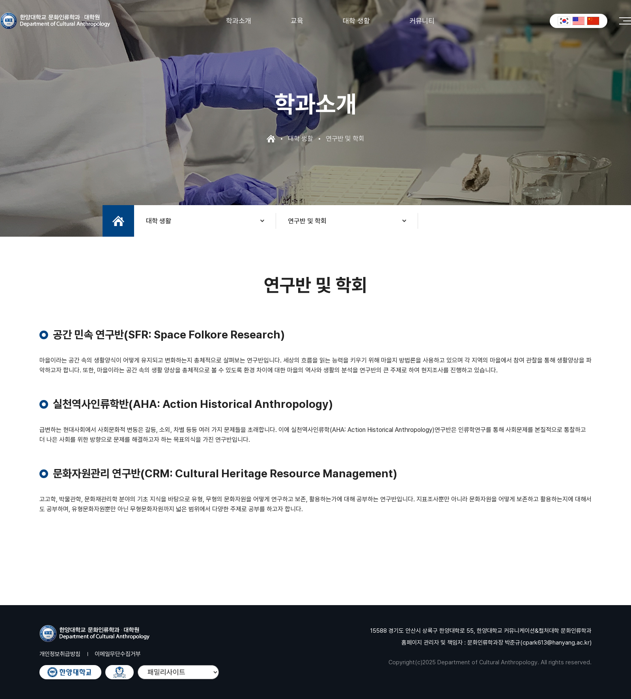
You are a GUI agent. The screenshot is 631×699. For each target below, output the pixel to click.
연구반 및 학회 (307, 221)
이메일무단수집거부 (118, 654)
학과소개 (238, 21)
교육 (297, 21)
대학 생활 (356, 21)
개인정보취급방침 (59, 654)
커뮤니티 (422, 21)
